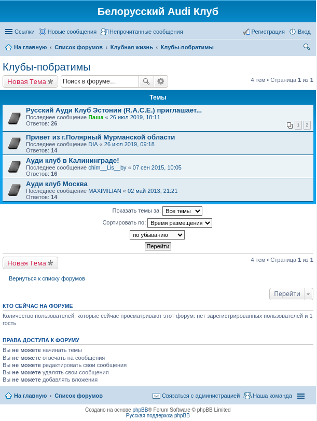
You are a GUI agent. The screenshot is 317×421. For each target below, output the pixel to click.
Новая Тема (26, 81)
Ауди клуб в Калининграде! (72, 160)
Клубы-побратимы (47, 67)
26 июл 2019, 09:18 (129, 144)
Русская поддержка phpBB (158, 415)
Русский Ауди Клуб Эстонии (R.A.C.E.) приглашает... (114, 110)
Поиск (146, 81)
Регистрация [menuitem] (268, 32)
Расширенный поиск (161, 81)
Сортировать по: (157, 223)
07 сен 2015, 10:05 (157, 167)
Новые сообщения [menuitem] (72, 32)
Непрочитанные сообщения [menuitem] (146, 32)
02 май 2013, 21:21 (152, 191)
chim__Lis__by (107, 167)
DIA (93, 144)
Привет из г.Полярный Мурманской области (100, 137)
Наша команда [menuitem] (272, 395)
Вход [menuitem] (304, 32)
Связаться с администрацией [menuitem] (201, 395)
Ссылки (25, 32)
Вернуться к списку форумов (47, 278)
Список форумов (78, 395)
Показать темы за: (158, 211)
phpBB (140, 410)
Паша (95, 117)
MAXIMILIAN (104, 191)
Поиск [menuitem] (308, 48)
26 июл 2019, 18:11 (135, 117)
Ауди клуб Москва (57, 184)
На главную (30, 395)
